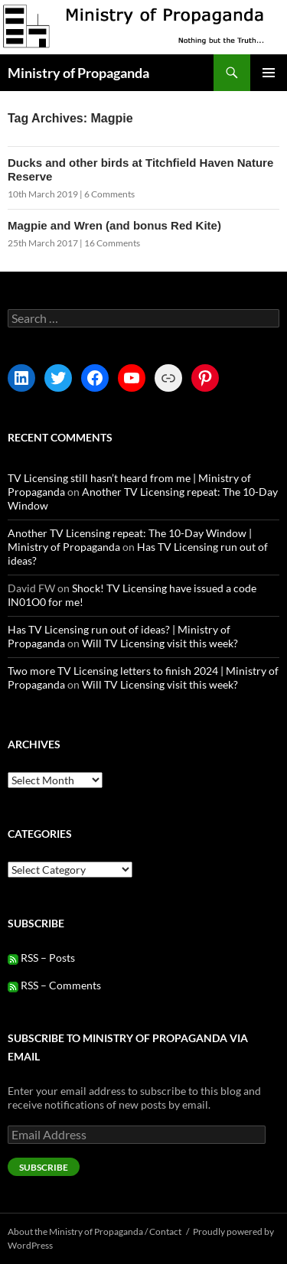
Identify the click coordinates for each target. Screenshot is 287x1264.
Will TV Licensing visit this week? (160, 643)
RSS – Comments (54, 985)
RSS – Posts (41, 957)
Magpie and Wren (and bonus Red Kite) (114, 225)
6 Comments (109, 194)
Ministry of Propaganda (78, 72)
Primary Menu (268, 72)
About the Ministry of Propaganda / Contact (94, 1231)
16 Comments (112, 243)
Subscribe (43, 1167)
